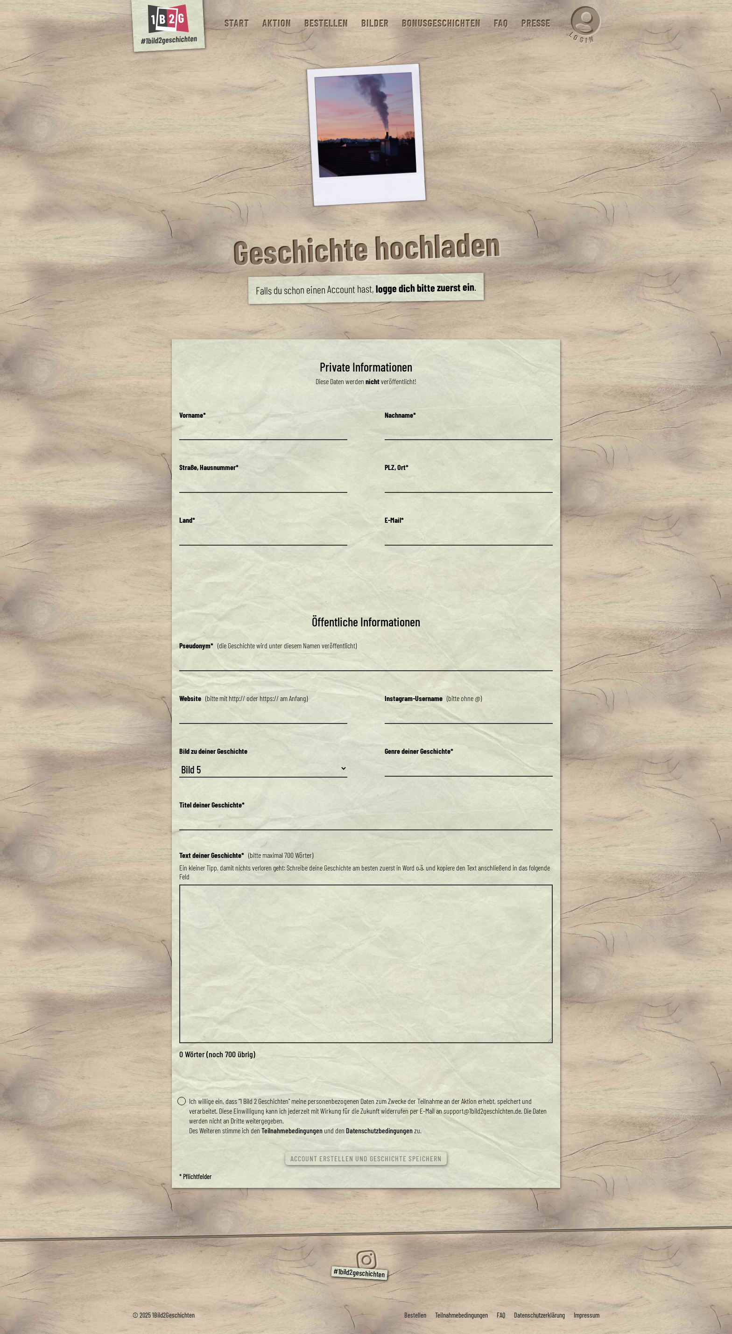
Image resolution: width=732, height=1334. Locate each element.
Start (236, 23)
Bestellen (326, 23)
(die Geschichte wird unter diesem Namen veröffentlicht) (268, 645)
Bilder (374, 23)
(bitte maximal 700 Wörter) (246, 854)
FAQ (500, 23)
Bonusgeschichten (440, 23)
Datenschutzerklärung (539, 1315)
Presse (535, 23)
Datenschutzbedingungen (379, 1130)
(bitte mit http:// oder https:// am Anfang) (243, 698)
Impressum (586, 1315)
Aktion (276, 23)
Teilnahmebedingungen (292, 1130)
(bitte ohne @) (433, 698)
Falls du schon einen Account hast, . (366, 288)
